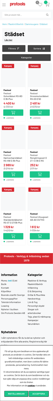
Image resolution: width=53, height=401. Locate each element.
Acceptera (38, 394)
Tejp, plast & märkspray (39, 316)
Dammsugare (31, 24)
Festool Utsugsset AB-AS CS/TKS (39, 218)
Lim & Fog (32, 302)
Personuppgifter (9, 298)
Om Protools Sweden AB (13, 313)
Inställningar (16, 394)
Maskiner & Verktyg (37, 280)
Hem (4, 24)
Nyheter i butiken (9, 309)
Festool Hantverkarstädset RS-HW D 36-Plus (13, 158)
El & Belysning (35, 291)
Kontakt (5, 287)
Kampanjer (33, 320)
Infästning (33, 287)
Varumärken (34, 323)
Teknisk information (11, 302)
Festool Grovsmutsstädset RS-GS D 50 (39, 96)
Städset (44, 24)
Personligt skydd (36, 305)
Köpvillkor (6, 291)
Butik (3, 284)
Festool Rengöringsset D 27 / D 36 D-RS (38, 158)
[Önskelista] (41, 5)
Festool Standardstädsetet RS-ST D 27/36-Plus (13, 220)
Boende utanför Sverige (13, 295)
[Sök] (18, 15)
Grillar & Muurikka (36, 295)
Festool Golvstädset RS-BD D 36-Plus (13, 96)
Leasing (5, 305)
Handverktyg (34, 298)
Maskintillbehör (16, 24)
